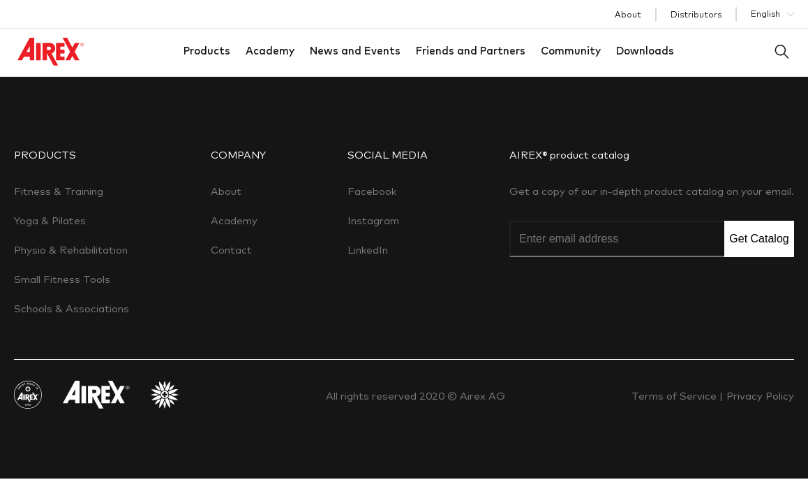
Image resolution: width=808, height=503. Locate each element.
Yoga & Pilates (50, 220)
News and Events (355, 50)
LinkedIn (367, 249)
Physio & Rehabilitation (71, 249)
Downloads (645, 50)
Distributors (696, 14)
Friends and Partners (470, 50)
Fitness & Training (58, 191)
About (628, 14)
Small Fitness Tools (62, 279)
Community (571, 50)
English (765, 13)
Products (207, 50)
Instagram (373, 220)
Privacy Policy (760, 395)
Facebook (371, 191)
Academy (270, 50)
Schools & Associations (71, 308)
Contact (231, 249)
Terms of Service (675, 395)
